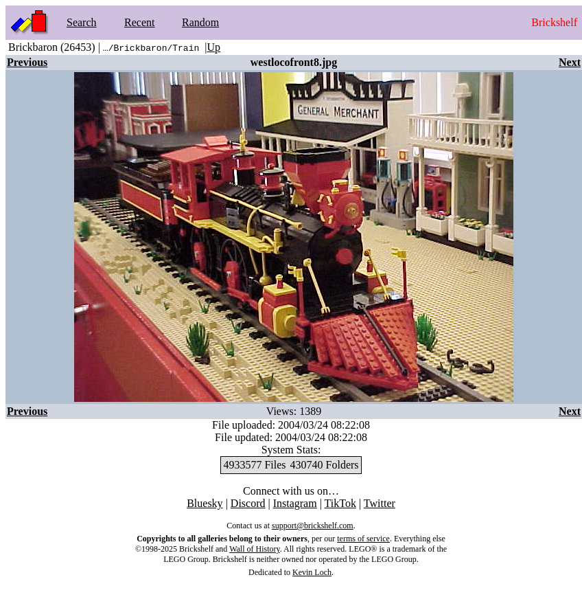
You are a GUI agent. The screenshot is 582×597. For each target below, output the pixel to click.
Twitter (379, 503)
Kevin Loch (311, 572)
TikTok (340, 503)
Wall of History (254, 549)
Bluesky (204, 503)
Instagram (295, 503)
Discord (248, 503)
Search (82, 22)
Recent (139, 22)
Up (213, 47)
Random (200, 22)
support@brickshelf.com (312, 525)
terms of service (363, 538)
